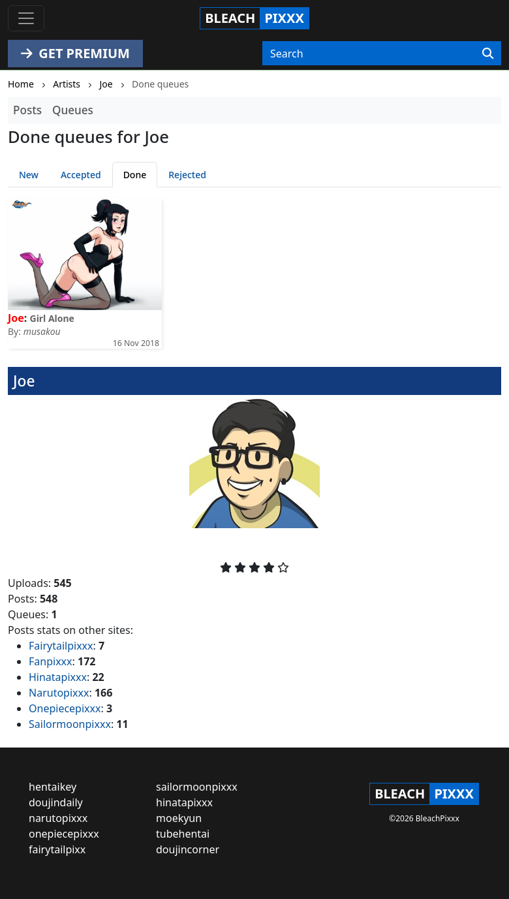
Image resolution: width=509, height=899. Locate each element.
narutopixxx (58, 818)
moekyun (179, 818)
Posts (27, 110)
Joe (16, 318)
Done (135, 174)
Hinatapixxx (58, 677)
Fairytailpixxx (61, 646)
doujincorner (187, 849)
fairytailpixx (57, 849)
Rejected (187, 174)
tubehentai (182, 834)
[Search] (487, 53)
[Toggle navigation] (26, 18)
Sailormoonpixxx (70, 724)
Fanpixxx (50, 661)
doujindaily (56, 802)
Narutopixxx (59, 693)
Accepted (81, 174)
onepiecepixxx (64, 834)
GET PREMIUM (75, 53)
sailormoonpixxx (197, 787)
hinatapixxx (184, 802)
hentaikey (52, 787)
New (29, 174)
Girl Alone (52, 318)
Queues (72, 110)
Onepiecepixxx (64, 708)
